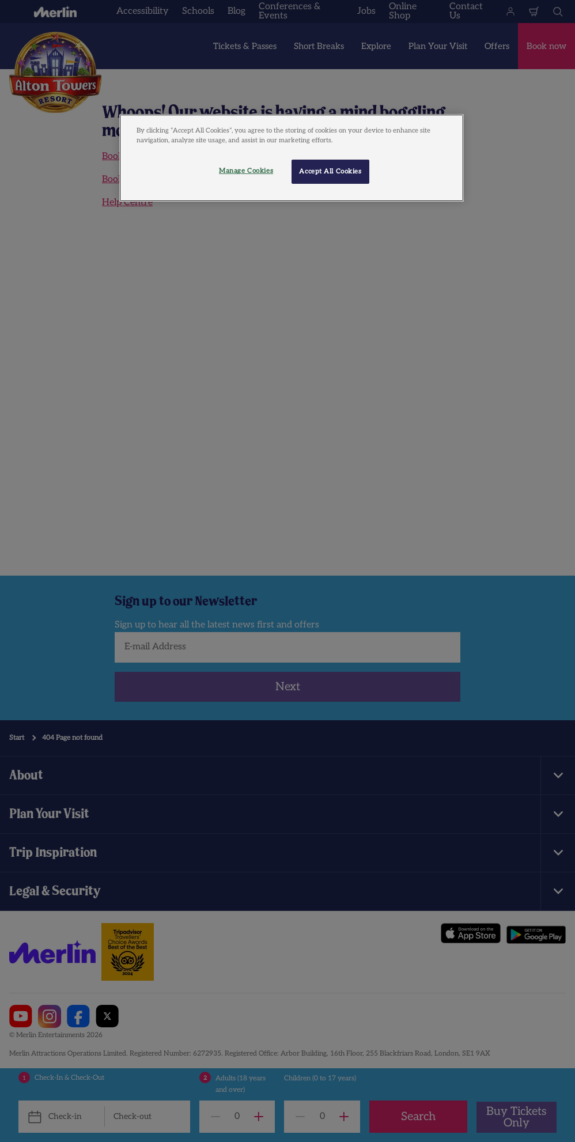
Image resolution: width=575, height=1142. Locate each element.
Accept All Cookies (330, 171)
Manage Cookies (246, 171)
